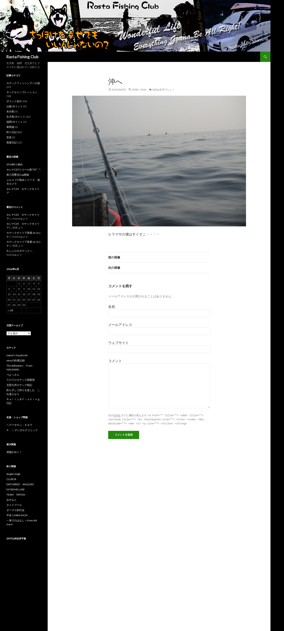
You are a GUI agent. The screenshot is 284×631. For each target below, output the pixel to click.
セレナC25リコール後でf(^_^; (23, 169)
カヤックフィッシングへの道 (23, 83)
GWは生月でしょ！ (163, 89)
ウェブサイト (118, 343)
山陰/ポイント (14, 106)
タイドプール (14, 505)
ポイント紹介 (14, 101)
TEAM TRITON (15, 494)
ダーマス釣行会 (15, 510)
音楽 (9, 137)
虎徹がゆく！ (14, 452)
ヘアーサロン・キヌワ (19, 425)
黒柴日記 (11, 142)
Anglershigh (13, 474)
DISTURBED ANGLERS (20, 484)
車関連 (10, 127)
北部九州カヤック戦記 (19, 385)
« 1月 (11, 310)
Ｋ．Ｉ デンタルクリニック (22, 430)
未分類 (10, 111)
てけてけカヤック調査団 (20, 379)
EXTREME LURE (15, 489)
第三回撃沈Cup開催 (17, 174)
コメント (115, 361)
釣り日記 (11, 132)
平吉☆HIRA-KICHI (16, 515)
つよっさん (12, 374)
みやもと (11, 499)
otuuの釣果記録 (15, 360)
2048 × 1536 (139, 89)
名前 (111, 306)
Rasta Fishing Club (22, 56)
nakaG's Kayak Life (17, 355)
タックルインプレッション (21, 92)
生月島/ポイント (15, 116)
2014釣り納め (14, 164)
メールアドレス (120, 324)
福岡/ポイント (14, 121)
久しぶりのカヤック (18, 250)
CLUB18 (11, 479)
